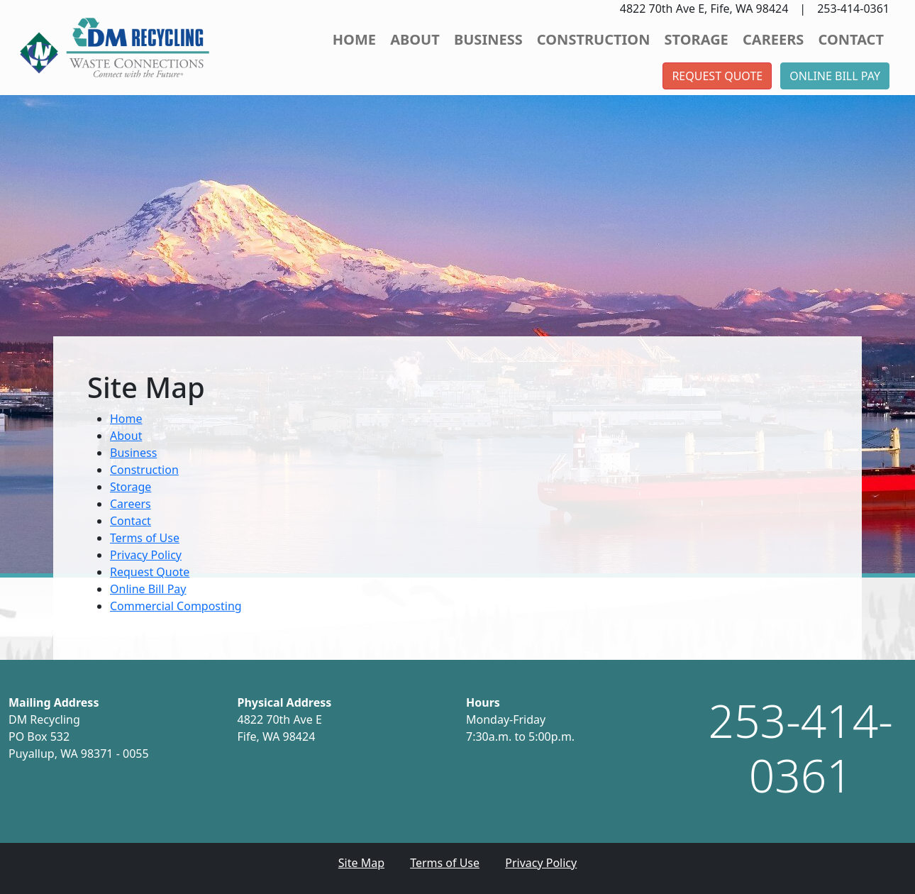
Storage (696, 39)
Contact (851, 39)
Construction (593, 39)
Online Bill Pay (834, 76)
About (415, 39)
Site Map (361, 863)
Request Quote (717, 76)
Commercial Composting (176, 606)
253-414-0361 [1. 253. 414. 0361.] (801, 748)
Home (354, 39)
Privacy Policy (146, 555)
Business (488, 39)
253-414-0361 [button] (853, 8)
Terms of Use (144, 538)
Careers (773, 39)
